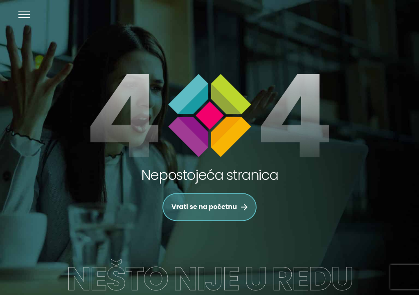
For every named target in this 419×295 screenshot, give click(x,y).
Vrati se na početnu (209, 207)
